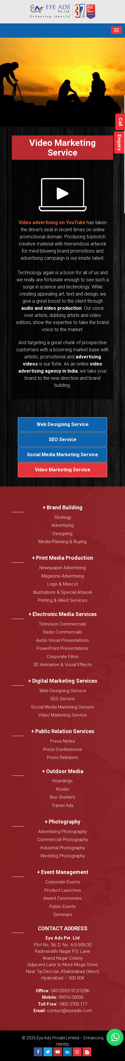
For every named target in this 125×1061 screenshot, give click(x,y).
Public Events (62, 906)
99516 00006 (71, 997)
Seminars (62, 914)
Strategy (62, 517)
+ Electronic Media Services (62, 614)
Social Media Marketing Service (62, 454)
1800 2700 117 (73, 1004)
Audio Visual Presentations (62, 640)
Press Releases (62, 757)
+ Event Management (62, 872)
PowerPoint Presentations (62, 648)
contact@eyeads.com (69, 1010)
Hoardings (62, 781)
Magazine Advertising (62, 576)
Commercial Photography (62, 839)
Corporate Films (63, 656)
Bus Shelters (62, 797)
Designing (62, 533)
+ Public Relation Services (62, 731)
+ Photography (62, 822)
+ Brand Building (62, 507)
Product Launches (62, 890)
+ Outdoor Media (62, 771)
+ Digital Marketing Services (62, 681)
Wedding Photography (62, 856)
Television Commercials (62, 624)
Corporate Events (62, 882)
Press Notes (62, 741)
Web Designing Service (63, 424)
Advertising (62, 525)
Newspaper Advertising (62, 567)
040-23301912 (64, 990)
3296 (84, 990)
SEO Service (63, 439)
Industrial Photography (62, 848)
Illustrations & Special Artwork (62, 592)
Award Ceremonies (62, 898)
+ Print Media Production (62, 558)
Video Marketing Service (62, 470)
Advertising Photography (62, 831)
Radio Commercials (62, 632)
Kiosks (62, 789)
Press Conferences (62, 749)
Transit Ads (62, 805)
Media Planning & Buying (62, 541)
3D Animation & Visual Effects (62, 664)
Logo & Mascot (62, 584)
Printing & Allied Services (62, 600)
